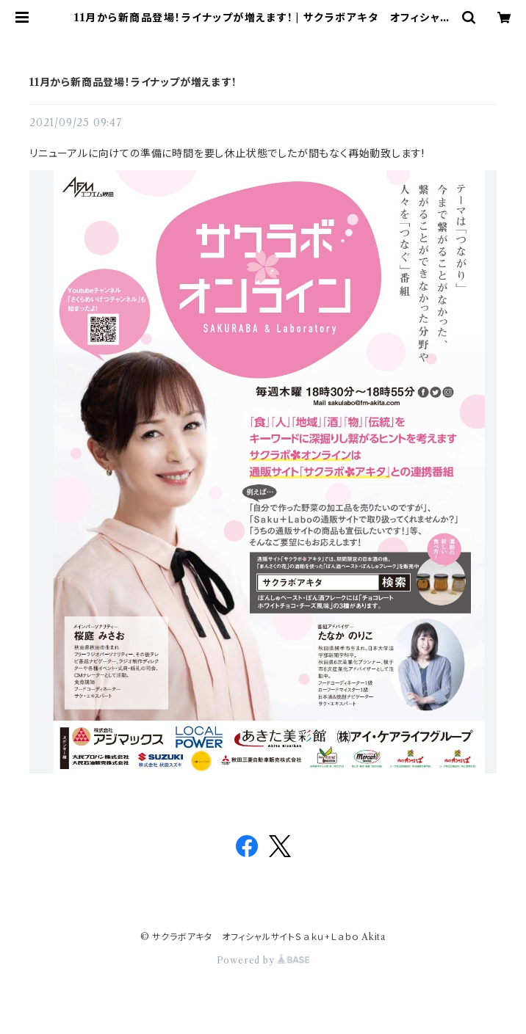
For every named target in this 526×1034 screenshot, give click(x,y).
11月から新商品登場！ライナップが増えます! (132, 82)
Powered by (263, 960)
